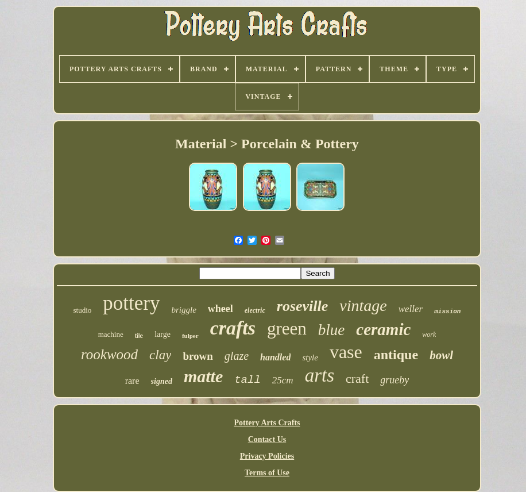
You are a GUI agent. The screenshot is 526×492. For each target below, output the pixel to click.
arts (319, 375)
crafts (233, 328)
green (287, 328)
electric (255, 310)
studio (83, 310)
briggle (183, 309)
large (162, 334)
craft (357, 378)
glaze (237, 355)
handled (275, 357)
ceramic (383, 329)
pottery (131, 303)
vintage (362, 305)
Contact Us (267, 439)
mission (447, 311)
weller (411, 308)
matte (203, 376)
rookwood (109, 354)
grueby (394, 380)
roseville (302, 306)
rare (132, 381)
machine (110, 334)
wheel (220, 308)
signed (161, 381)
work (429, 334)
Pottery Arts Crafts (267, 422)
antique (396, 354)
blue (331, 330)
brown (197, 356)
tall (247, 380)
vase (346, 351)
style (310, 357)
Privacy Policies (267, 456)
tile (139, 336)
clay (160, 355)
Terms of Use (267, 472)
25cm (282, 380)
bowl (441, 355)
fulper (190, 335)
